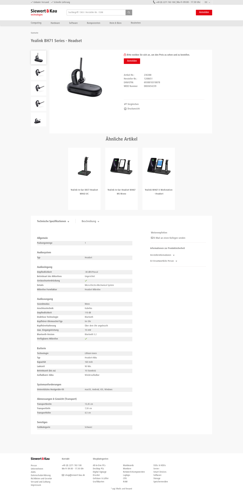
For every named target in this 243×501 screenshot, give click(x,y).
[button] (129, 12)
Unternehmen (37, 469)
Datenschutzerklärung (41, 475)
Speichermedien (160, 482)
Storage (156, 478)
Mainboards (128, 465)
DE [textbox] (206, 2)
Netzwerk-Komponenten (134, 472)
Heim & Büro (116, 23)
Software (73, 23)
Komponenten (93, 23)
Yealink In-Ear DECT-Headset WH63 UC (84, 192)
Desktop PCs (98, 469)
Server (156, 469)
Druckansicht (132, 109)
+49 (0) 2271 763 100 (165, 2)
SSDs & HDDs (159, 465)
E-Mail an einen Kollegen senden (168, 238)
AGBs (33, 472)
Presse (34, 466)
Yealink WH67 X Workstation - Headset (158, 192)
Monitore (127, 469)
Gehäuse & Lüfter (101, 478)
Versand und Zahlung (40, 482)
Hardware (55, 23)
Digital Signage (99, 472)
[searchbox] (99, 12)
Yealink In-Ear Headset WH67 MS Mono (121, 192)
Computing (36, 23)
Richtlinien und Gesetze (41, 479)
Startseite (34, 33)
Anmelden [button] (204, 12)
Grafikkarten (98, 482)
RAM (125, 482)
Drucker (96, 475)
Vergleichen (131, 104)
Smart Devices (160, 472)
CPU (125, 478)
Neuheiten (136, 23)
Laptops (126, 475)
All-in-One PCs (99, 465)
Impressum (36, 485)
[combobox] (207, 2)
